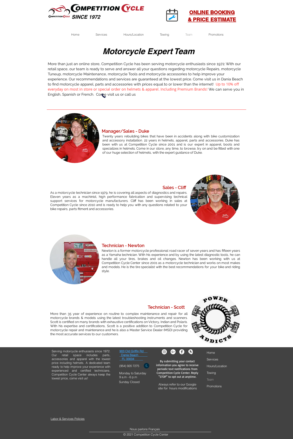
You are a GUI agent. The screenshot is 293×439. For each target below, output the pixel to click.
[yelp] (190, 351)
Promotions (214, 386)
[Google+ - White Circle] (173, 351)
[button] (101, 34)
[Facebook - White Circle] (181, 351)
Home (211, 353)
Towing (211, 373)
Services (212, 359)
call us (130, 94)
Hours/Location (217, 366)
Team (210, 379)
